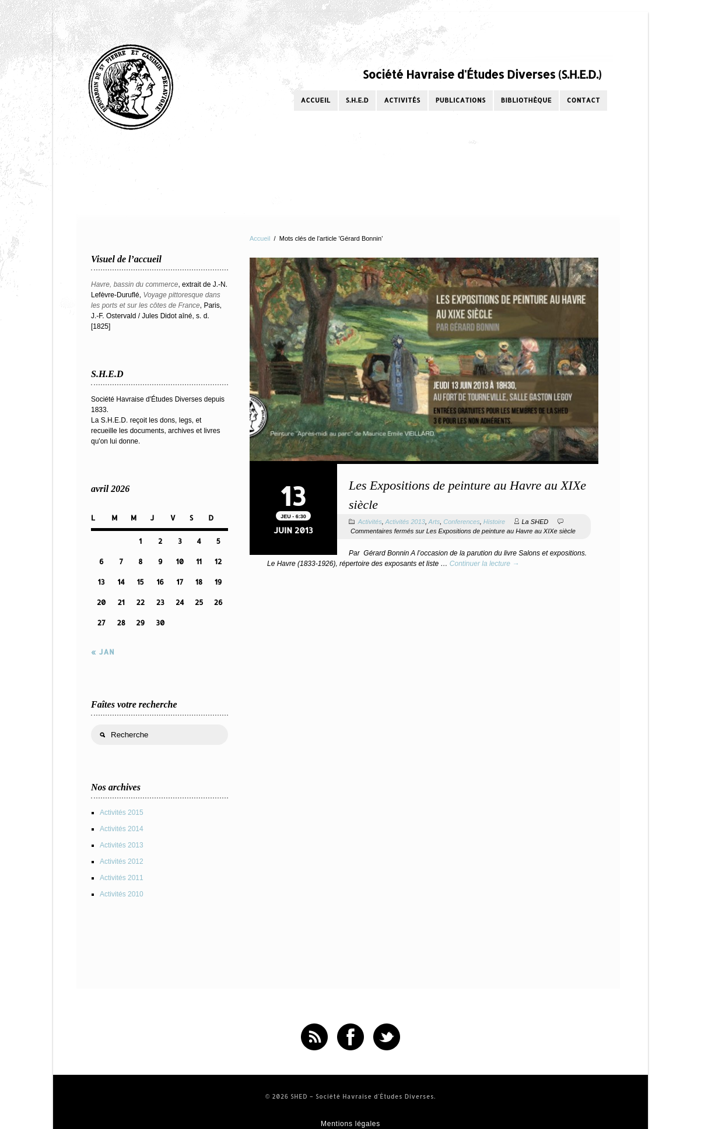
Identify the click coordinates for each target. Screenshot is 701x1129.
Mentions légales (350, 1124)
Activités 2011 (121, 878)
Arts (434, 521)
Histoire (494, 521)
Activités (402, 100)
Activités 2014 (121, 829)
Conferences (461, 521)
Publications (461, 100)
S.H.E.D (357, 100)
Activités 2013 (405, 521)
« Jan (103, 652)
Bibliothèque (526, 100)
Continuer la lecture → (484, 564)
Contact (583, 100)
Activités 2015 (121, 812)
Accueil (316, 100)
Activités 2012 (121, 861)
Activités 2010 (121, 894)
